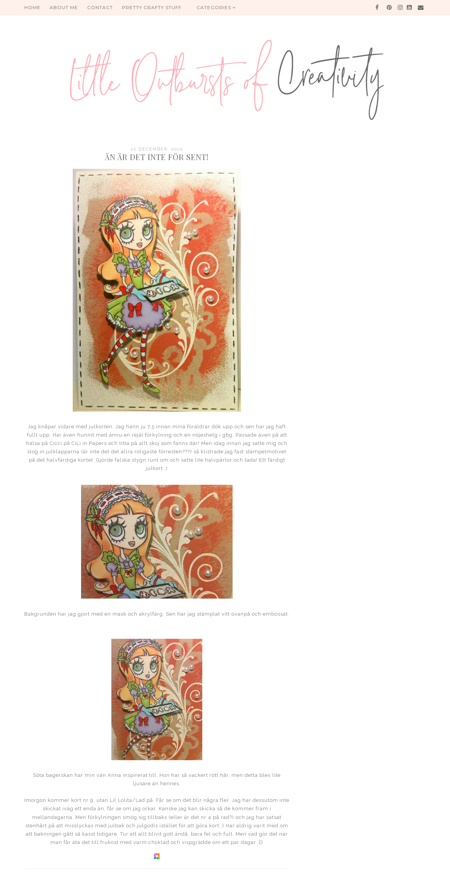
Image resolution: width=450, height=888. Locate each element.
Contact (100, 7)
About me (64, 7)
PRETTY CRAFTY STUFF (151, 7)
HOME (32, 7)
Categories (216, 7)
